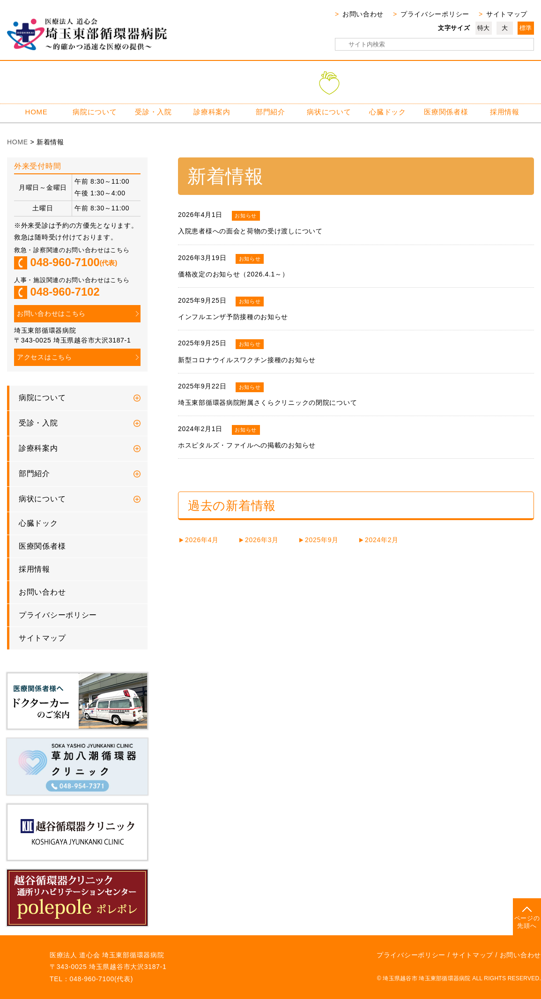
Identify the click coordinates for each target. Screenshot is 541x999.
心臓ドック (387, 112)
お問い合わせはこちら (51, 313)
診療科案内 (211, 112)
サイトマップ (506, 14)
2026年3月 (262, 540)
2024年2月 (382, 540)
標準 (525, 27)
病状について (329, 112)
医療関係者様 (446, 112)
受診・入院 (153, 112)
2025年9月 (322, 540)
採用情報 (504, 112)
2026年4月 (202, 540)
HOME (36, 112)
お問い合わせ (363, 14)
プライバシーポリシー (434, 14)
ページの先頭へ (527, 922)
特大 (483, 27)
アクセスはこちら (44, 357)
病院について (95, 112)
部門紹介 (270, 112)
